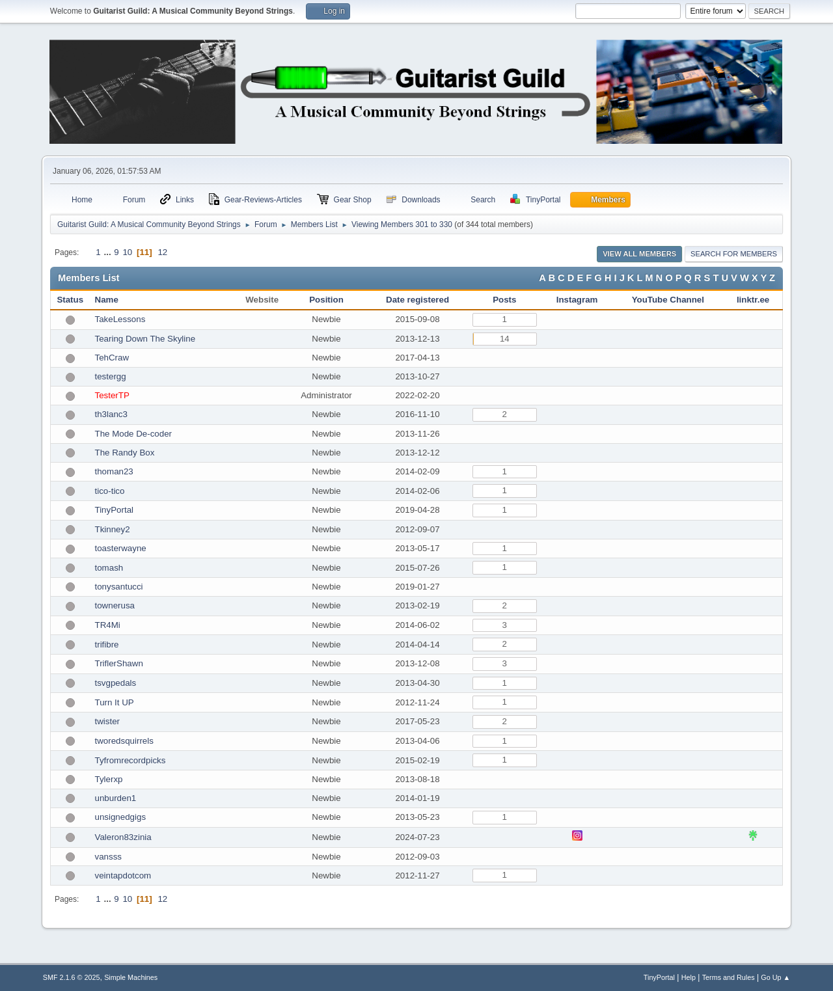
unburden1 (116, 798)
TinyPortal (114, 510)
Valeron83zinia (123, 837)
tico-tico (110, 491)
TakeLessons (120, 319)
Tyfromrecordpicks (130, 760)
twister (107, 721)
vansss (108, 857)
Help (688, 977)
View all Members (639, 254)
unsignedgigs (120, 817)
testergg (110, 376)
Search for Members (733, 254)
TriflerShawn (119, 663)
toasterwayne (120, 548)
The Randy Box (125, 452)
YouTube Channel (668, 300)
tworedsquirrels (124, 741)
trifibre (107, 644)
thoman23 (114, 471)
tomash (109, 568)
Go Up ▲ (775, 977)
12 (162, 252)
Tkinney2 (112, 529)
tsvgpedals (116, 683)
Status (70, 300)
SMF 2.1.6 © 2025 (71, 977)
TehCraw (112, 357)
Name (106, 300)
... (108, 252)
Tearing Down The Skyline (145, 339)
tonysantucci (119, 586)
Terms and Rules (728, 977)
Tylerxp (109, 779)
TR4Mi (107, 625)
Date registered (417, 300)
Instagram (577, 300)
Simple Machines (130, 977)
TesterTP (112, 395)
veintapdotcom (123, 875)
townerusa (115, 605)
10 (127, 252)
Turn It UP (114, 702)
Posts (504, 300)
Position (326, 300)
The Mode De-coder (133, 434)
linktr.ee (753, 300)
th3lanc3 (111, 414)
